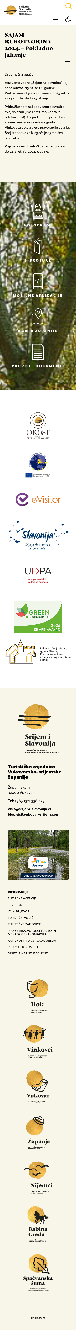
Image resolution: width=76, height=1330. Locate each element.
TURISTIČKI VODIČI (21, 918)
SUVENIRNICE (17, 905)
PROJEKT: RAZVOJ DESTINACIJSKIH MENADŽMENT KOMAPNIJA (32, 932)
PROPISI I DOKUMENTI (23, 947)
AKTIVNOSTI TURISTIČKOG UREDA (32, 940)
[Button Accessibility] (68, 25)
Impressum (38, 1318)
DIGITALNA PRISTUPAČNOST (28, 953)
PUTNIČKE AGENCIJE (22, 898)
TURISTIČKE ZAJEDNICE (24, 924)
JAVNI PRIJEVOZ (18, 911)
